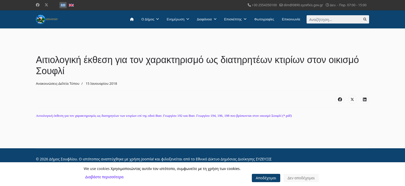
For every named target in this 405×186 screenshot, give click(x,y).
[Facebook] (38, 4)
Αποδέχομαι (266, 177)
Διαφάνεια (204, 19)
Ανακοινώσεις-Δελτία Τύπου (57, 83)
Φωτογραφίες (264, 19)
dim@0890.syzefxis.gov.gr (303, 5)
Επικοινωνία (291, 19)
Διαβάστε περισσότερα (104, 176)
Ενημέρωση (175, 19)
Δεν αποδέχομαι (301, 177)
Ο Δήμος (148, 19)
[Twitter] (46, 4)
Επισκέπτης (233, 19)
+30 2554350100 (264, 5)
